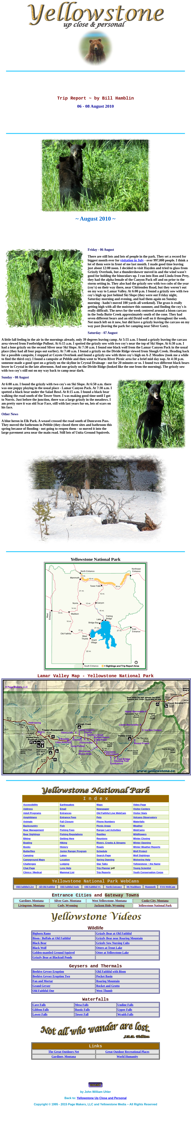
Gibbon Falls (41, 1009)
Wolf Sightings (141, 855)
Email (63, 808)
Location (65, 859)
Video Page (139, 804)
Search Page (104, 855)
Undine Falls (125, 1004)
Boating (27, 842)
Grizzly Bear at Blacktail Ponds (52, 957)
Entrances (65, 813)
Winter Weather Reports (146, 847)
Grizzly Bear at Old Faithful (114, 933)
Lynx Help (65, 868)
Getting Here (67, 838)
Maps (100, 804)
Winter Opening (142, 842)
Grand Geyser (41, 985)
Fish (62, 825)
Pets (99, 817)
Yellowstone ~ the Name (146, 863)
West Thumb (104, 990)
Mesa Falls (81, 1004)
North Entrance (114, 886)
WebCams (139, 830)
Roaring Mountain (108, 981)
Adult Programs (32, 813)
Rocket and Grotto (108, 985)
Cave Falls (39, 1004)
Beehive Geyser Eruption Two (51, 976)
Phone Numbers (106, 821)
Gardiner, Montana (64, 1056)
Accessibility (30, 804)
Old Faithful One (43, 990)
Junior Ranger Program (73, 851)
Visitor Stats (140, 813)
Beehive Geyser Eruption (48, 971)
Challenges (29, 863)
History (64, 847)
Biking (27, 838)
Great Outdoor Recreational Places (127, 1051)
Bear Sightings (31, 834)
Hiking (63, 842)
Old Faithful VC (92, 886)
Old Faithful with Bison (111, 971)
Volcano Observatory (145, 817)
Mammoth (150, 886)
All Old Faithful (47, 886)
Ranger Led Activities (109, 830)
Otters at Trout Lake (109, 947)
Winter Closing (141, 838)
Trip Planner (103, 868)
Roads (100, 847)
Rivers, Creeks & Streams (111, 842)
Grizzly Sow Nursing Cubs (113, 943)
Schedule (102, 851)
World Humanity (127, 1056)
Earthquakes (67, 804)
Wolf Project (140, 851)
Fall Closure (66, 821)
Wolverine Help (141, 859)
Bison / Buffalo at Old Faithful (52, 938)
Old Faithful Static (69, 886)
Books (27, 847)
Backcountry (30, 825)
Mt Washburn (133, 886)
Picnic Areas (104, 825)
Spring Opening (105, 859)
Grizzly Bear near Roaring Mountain (119, 938)
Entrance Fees (68, 817)
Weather (138, 825)
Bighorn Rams (42, 933)
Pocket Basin (104, 976)
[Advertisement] (95, 84)
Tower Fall (81, 1014)
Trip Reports (104, 872)
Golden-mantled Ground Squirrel (54, 952)
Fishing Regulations (71, 834)
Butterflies (29, 851)
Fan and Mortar (43, 981)
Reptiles (101, 834)
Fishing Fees (67, 830)
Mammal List (67, 872)
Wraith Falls (125, 1014)
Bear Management (33, 830)
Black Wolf (40, 947)
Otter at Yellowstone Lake (112, 952)
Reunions (102, 838)
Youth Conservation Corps (148, 872)
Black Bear (40, 943)
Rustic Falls (82, 1009)
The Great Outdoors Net (63, 1051)
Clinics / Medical (32, 872)
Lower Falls (40, 1014)
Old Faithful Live (25, 886)
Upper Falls (124, 1009)
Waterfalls (139, 821)
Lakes (63, 855)
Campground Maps (34, 859)
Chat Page (29, 868)
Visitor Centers (141, 808)
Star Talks (102, 863)
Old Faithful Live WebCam (111, 813)
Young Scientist (142, 868)
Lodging (64, 863)
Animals (28, 821)
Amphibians (30, 817)
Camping (28, 855)
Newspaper (103, 808)
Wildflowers (140, 834)
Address (28, 808)
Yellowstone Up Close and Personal (102, 1098)
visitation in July (132, 260)
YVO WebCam (167, 886)
